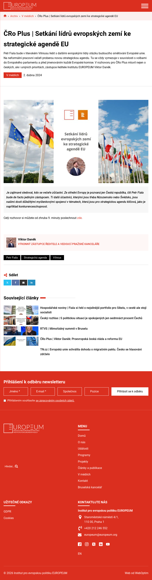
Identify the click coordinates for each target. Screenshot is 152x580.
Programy (84, 455)
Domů (82, 435)
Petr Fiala (12, 257)
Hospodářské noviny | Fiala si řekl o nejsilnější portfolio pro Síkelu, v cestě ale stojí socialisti (93, 310)
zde (79, 218)
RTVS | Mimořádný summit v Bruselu (64, 328)
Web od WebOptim (136, 573)
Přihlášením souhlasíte (40, 400)
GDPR (7, 511)
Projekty (83, 461)
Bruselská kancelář (90, 487)
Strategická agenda (35, 257)
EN (79, 553)
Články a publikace (90, 468)
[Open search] (11, 466)
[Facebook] (15, 282)
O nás (81, 442)
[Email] (23, 282)
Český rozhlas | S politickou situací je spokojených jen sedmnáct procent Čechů (91, 318)
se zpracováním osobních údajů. (55, 400)
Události (83, 448)
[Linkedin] (31, 282)
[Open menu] (144, 6)
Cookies (9, 518)
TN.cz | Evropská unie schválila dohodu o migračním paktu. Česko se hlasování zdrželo (91, 352)
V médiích (12, 75)
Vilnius (57, 257)
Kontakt (83, 480)
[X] (7, 282)
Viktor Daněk (27, 239)
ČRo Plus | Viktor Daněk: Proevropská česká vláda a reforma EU (81, 339)
